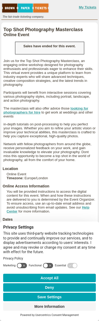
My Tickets (87, 7)
